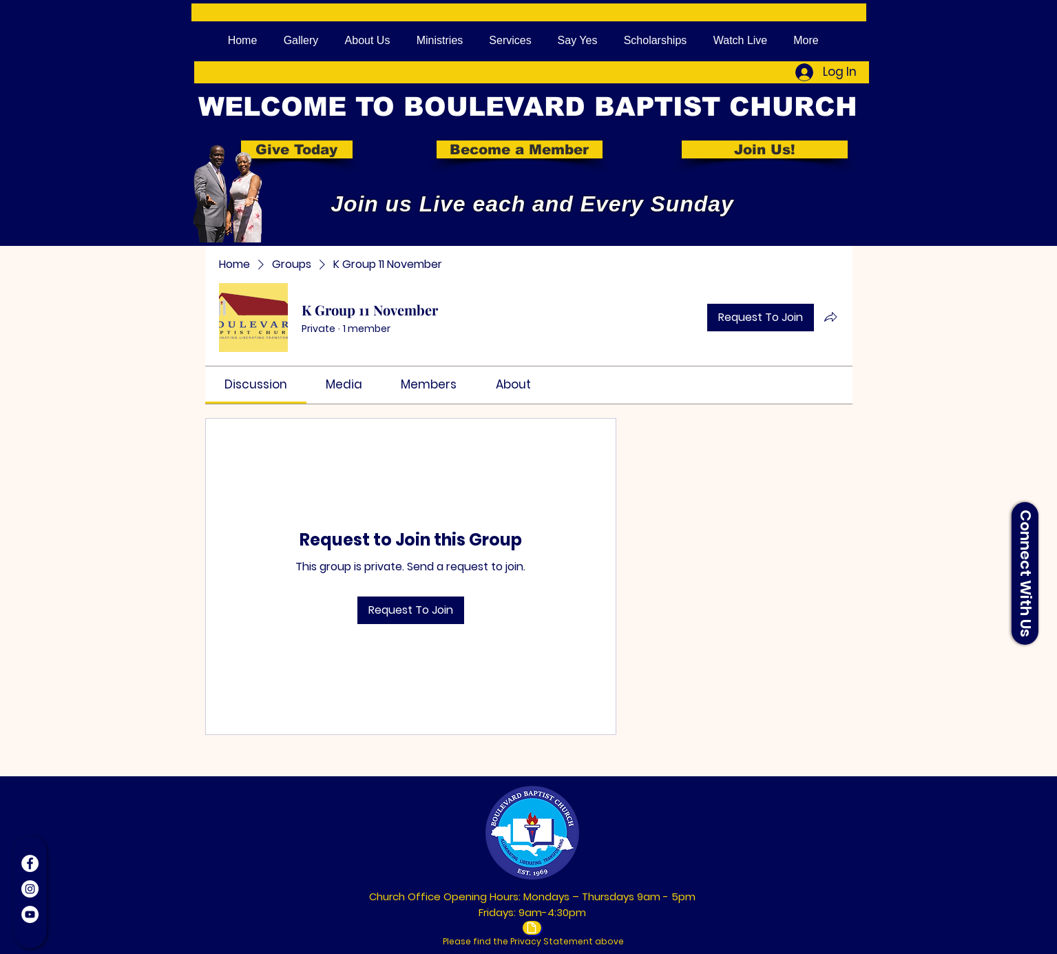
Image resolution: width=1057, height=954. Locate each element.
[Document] (532, 927)
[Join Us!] (765, 149)
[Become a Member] (520, 149)
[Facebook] (30, 863)
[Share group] (830, 317)
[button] (1025, 573)
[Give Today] (297, 149)
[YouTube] (30, 914)
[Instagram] (30, 889)
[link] (255, 384)
